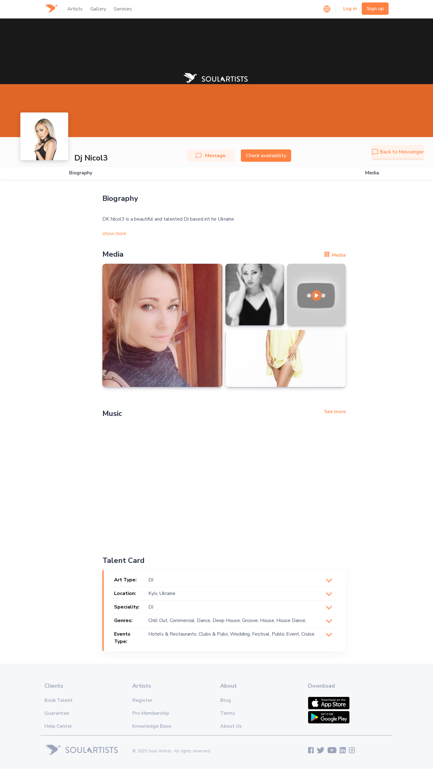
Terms (227, 713)
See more (335, 412)
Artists (75, 9)
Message (210, 155)
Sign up (375, 8)
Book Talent (58, 700)
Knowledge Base (151, 726)
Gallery (98, 9)
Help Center (58, 726)
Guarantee (56, 713)
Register (142, 700)
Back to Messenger (398, 152)
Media (372, 173)
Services (123, 9)
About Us (231, 726)
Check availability (266, 155)
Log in (350, 8)
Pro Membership (150, 713)
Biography (80, 173)
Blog (225, 700)
